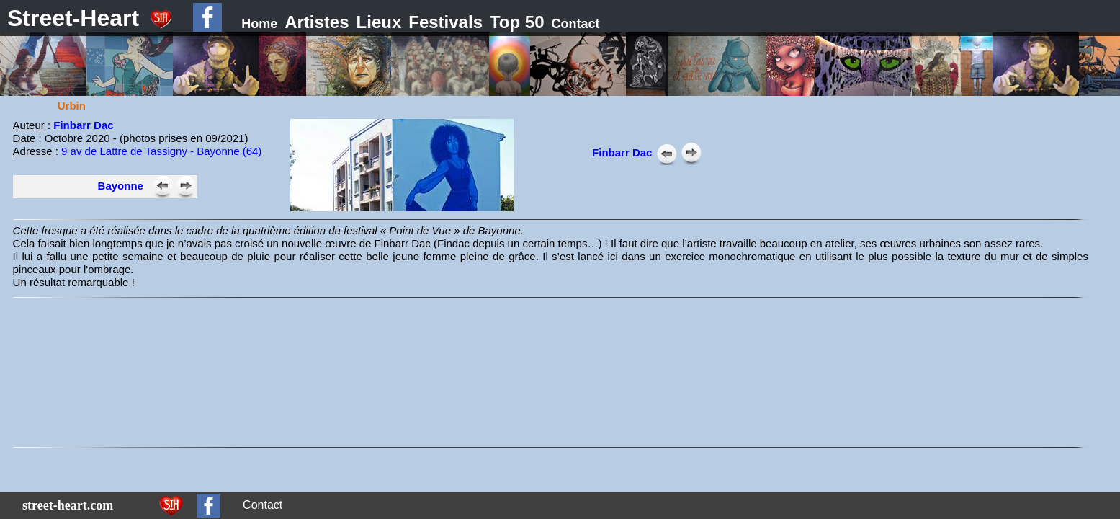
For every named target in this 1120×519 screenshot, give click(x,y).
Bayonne (120, 185)
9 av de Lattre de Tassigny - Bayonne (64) (161, 151)
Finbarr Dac (83, 125)
